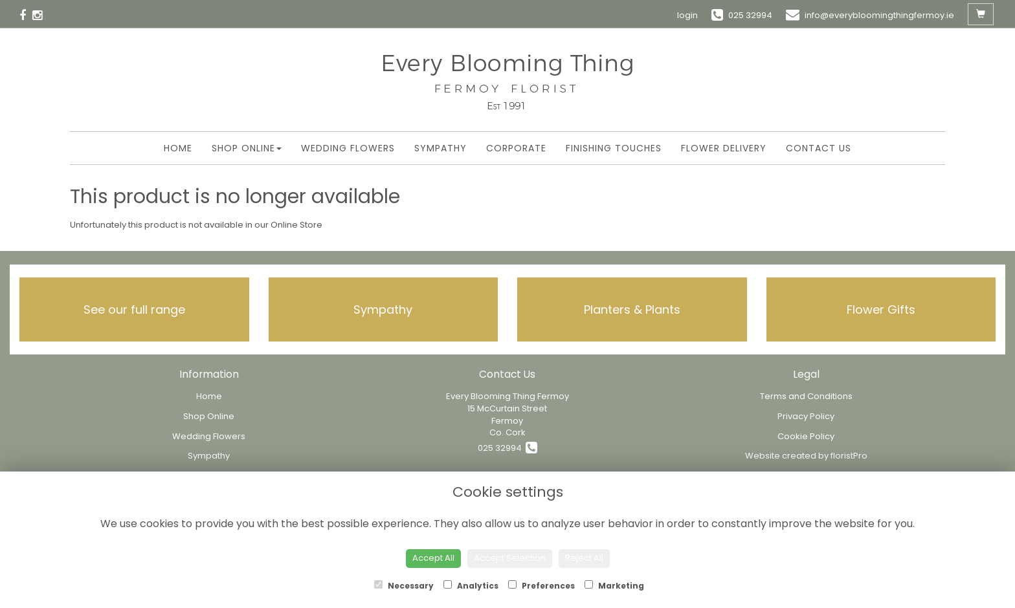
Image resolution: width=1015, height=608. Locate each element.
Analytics (470, 585)
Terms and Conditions (806, 396)
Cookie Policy (805, 436)
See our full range (134, 309)
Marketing (614, 585)
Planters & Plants (632, 309)
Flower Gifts (881, 309)
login (687, 15)
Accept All (433, 558)
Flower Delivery (723, 148)
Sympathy (440, 148)
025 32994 (507, 448)
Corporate (516, 148)
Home (178, 148)
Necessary (404, 585)
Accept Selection (510, 558)
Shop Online (247, 148)
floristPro (849, 456)
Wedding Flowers (348, 148)
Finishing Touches (614, 148)
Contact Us (818, 148)
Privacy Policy (805, 416)
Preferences (541, 585)
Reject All (584, 558)
